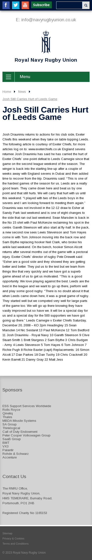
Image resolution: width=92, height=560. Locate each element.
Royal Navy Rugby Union (39, 47)
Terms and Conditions (15, 543)
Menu (25, 76)
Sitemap (7, 533)
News (22, 91)
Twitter (16, 5)
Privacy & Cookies (13, 538)
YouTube (25, 5)
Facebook (6, 5)
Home (6, 91)
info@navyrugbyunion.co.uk (48, 19)
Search (86, 5)
